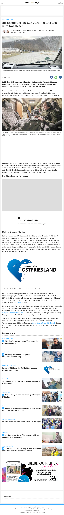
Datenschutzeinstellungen (32, 511)
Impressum (26, 509)
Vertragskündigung (46, 509)
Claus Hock (16, 30)
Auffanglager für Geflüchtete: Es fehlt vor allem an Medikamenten (21, 436)
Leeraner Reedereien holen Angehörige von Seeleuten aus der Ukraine (21, 409)
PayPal (18, 302)
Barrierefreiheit (35, 509)
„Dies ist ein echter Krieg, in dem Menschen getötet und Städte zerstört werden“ (21, 449)
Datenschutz (19, 509)
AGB (13, 509)
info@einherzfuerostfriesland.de (13, 313)
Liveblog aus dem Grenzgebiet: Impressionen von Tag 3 (16, 355)
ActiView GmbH (40, 513)
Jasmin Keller (27, 30)
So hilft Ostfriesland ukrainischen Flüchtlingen (21, 422)
